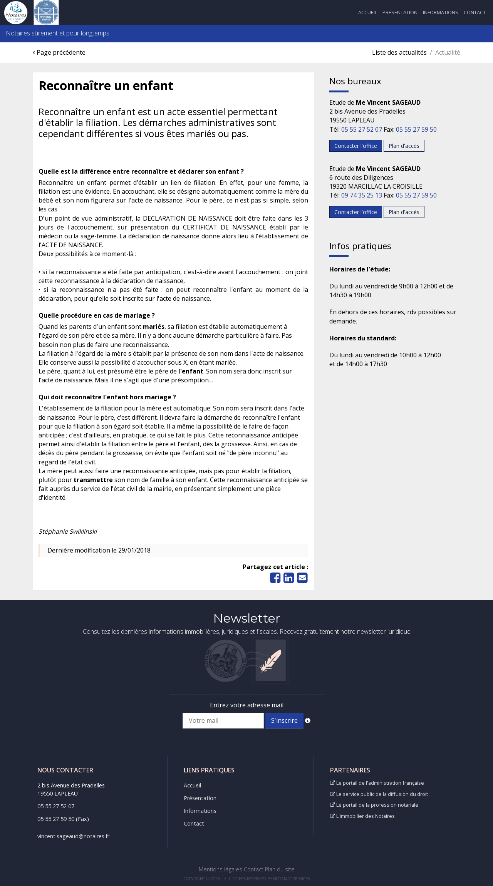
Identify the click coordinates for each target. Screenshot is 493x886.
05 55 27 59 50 (416, 129)
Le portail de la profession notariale (374, 804)
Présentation (400, 12)
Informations (440, 12)
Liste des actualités (399, 52)
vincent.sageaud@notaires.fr (73, 836)
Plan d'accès (404, 145)
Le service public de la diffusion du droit (379, 794)
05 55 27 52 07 (361, 129)
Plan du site (280, 869)
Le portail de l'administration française (377, 782)
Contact (475, 12)
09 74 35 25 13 (361, 195)
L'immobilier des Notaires (362, 815)
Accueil (367, 12)
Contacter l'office (355, 145)
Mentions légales (220, 869)
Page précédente (59, 52)
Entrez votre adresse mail (246, 705)
